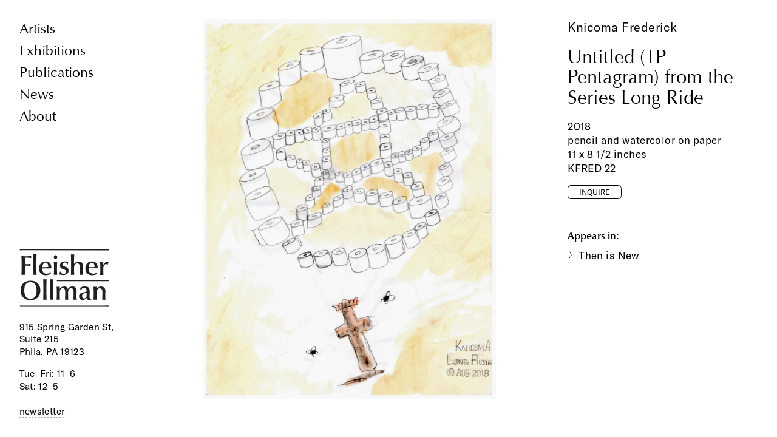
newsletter (42, 411)
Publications (56, 72)
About (37, 116)
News (36, 94)
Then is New (609, 255)
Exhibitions (52, 50)
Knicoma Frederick (622, 27)
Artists (37, 29)
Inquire (594, 192)
